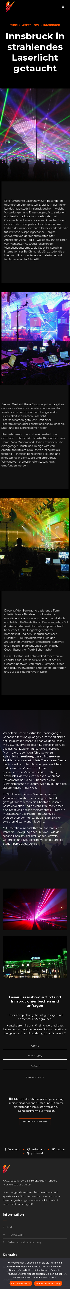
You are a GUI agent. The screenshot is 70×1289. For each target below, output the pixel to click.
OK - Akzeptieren (20, 1283)
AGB (10, 1227)
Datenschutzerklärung (24, 1242)
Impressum (15, 1234)
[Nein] (65, 1273)
